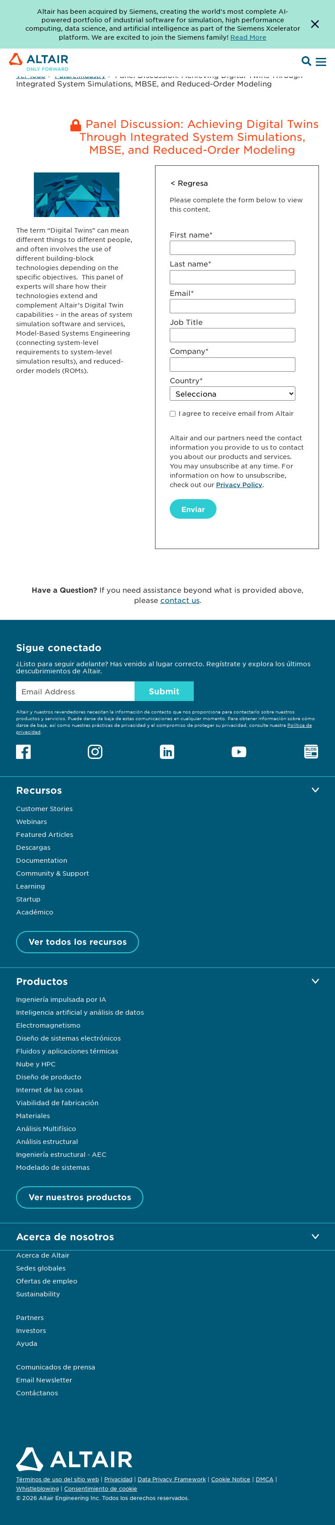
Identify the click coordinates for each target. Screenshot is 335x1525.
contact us (180, 599)
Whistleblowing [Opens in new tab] (37, 1488)
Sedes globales (40, 1268)
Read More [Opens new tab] (248, 37)
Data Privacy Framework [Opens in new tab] (172, 1479)
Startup (28, 899)
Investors (31, 1330)
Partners (30, 1317)
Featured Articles (44, 834)
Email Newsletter (44, 1380)
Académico (34, 912)
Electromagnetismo (48, 1025)
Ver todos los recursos (78, 942)
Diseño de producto (49, 1077)
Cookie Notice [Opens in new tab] (230, 1479)
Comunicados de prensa (55, 1367)
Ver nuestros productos (80, 1197)
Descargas (33, 847)
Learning (30, 886)
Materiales (33, 1115)
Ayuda (26, 1343)
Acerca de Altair (42, 1255)
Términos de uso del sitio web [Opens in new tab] (57, 1479)
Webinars (31, 821)
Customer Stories (44, 808)
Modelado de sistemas (53, 1167)
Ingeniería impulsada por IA (61, 999)
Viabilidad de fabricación (57, 1103)
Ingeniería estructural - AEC (61, 1154)
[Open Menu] (320, 62)
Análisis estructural (47, 1141)
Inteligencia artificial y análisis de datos (80, 1012)
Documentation (41, 860)
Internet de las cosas (49, 1090)
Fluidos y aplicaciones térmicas (67, 1051)
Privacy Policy (239, 484)
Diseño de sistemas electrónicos (68, 1038)
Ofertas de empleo (47, 1281)
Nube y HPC (36, 1064)
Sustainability (38, 1294)
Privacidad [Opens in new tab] (118, 1479)
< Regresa (189, 182)
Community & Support (52, 873)
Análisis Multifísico (46, 1128)
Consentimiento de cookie (100, 1489)
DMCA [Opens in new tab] (265, 1479)
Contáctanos (37, 1393)
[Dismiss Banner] (315, 24)
